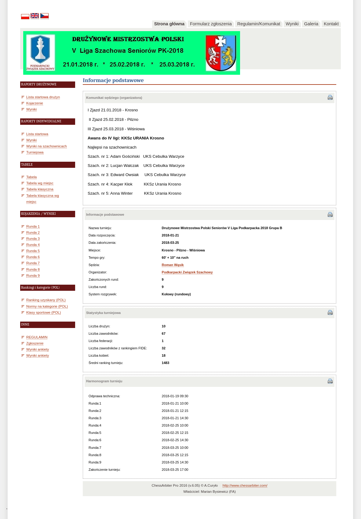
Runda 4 (33, 245)
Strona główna (169, 23)
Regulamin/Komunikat (258, 23)
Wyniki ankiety (37, 349)
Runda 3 (33, 238)
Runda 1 (33, 226)
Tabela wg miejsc (39, 183)
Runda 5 (33, 251)
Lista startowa (37, 134)
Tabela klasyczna (39, 189)
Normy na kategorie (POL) (47, 306)
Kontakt (331, 23)
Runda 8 (33, 269)
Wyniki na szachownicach (46, 146)
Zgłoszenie (34, 343)
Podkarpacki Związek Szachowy (187, 272)
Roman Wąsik (173, 265)
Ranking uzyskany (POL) (46, 300)
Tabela (31, 177)
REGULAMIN (36, 337)
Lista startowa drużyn (43, 97)
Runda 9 (33, 275)
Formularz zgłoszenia (211, 23)
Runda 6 (33, 257)
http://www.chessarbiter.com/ (245, 485)
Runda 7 (33, 263)
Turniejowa (35, 152)
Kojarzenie (34, 103)
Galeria (311, 23)
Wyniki (292, 23)
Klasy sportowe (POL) (43, 312)
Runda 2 (33, 232)
